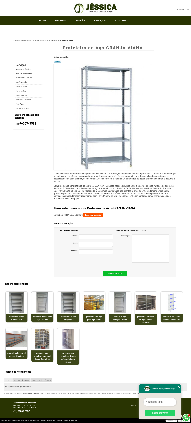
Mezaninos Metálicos (23, 100)
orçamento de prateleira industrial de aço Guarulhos (42, 356)
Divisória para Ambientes (25, 78)
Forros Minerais (21, 95)
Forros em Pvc (21, 91)
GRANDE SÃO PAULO (21, 380)
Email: (93, 244)
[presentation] (94, 262)
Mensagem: (145, 249)
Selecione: (8, 380)
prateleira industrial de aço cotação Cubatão (145, 320)
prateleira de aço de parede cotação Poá (171, 318)
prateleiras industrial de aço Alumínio (16, 354)
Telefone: (91, 251)
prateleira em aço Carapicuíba (68, 318)
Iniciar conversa (160, 413)
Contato (120, 20)
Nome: (92, 237)
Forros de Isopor (22, 87)
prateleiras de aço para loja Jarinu (94, 318)
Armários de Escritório (24, 69)
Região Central (37, 380)
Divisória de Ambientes (24, 73)
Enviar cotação (115, 273)
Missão (80, 20)
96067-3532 (184, 9)
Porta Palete (20, 104)
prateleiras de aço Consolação (16, 318)
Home (42, 20)
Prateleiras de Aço (22, 108)
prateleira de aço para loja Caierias (42, 318)
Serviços (100, 20)
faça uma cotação (93, 215)
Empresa (60, 20)
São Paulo (47, 380)
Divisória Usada (21, 82)
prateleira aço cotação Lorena (120, 318)
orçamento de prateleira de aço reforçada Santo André (68, 357)
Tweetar (57, 61)
